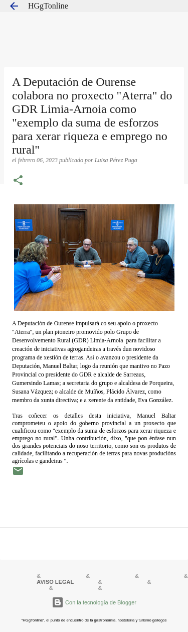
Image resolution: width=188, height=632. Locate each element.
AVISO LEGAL (55, 582)
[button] (18, 181)
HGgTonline (48, 6)
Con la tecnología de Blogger (94, 602)
